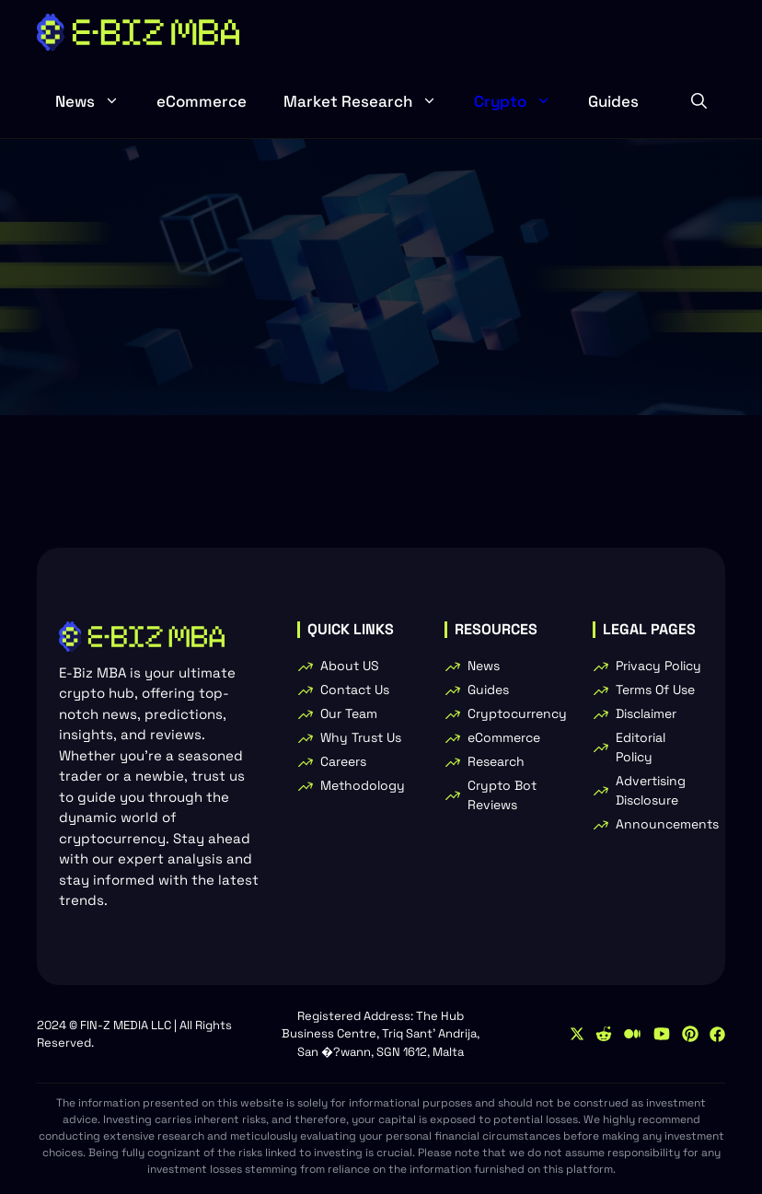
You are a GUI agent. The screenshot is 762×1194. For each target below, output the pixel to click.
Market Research (369, 101)
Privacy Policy (658, 665)
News (96, 101)
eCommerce (201, 101)
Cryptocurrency (517, 713)
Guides (613, 101)
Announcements (667, 824)
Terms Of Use (655, 689)
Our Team (348, 713)
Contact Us (354, 689)
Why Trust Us (360, 737)
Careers (343, 761)
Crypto (522, 101)
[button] (699, 101)
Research (496, 761)
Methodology (362, 785)
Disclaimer (646, 713)
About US (349, 665)
